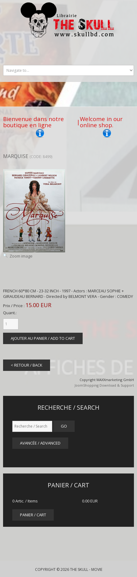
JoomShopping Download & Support (104, 385)
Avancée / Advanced (40, 443)
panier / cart (33, 515)
